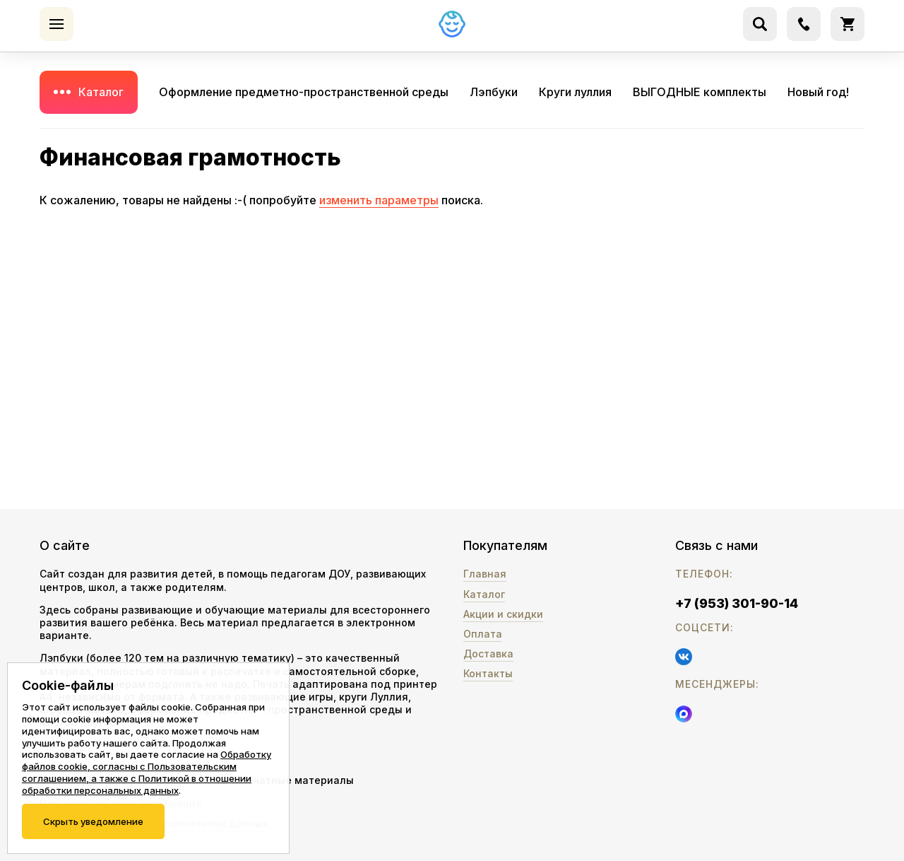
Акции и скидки (503, 614)
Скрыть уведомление (93, 821)
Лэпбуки (494, 92)
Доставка (488, 654)
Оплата (482, 634)
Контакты (488, 673)
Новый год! (818, 92)
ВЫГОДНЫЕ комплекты (699, 92)
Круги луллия (575, 92)
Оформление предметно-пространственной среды (303, 92)
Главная (484, 574)
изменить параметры (379, 200)
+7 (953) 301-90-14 (736, 603)
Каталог (101, 92)
